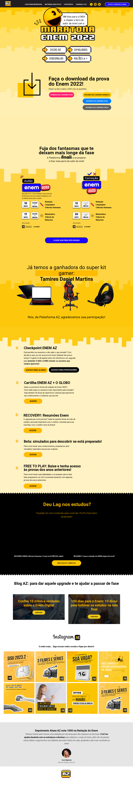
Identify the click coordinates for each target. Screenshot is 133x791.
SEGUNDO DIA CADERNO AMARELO (97, 95)
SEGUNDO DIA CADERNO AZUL (97, 101)
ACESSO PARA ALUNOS (36, 370)
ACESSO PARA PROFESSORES (64, 370)
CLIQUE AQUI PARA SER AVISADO (66, 240)
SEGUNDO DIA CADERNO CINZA (97, 107)
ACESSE (33, 454)
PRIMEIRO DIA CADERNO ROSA (61, 95)
